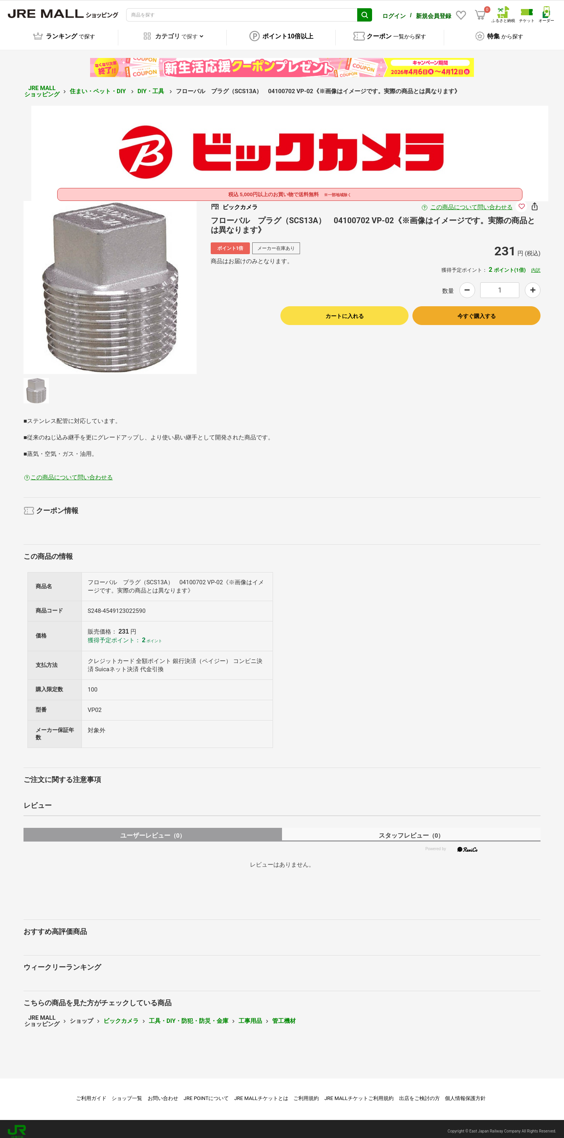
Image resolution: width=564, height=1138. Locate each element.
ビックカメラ (121, 1015)
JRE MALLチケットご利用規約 (359, 1093)
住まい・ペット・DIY (98, 85)
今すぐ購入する (476, 310)
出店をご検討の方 (419, 1093)
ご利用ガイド (91, 1093)
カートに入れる (344, 310)
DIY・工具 (151, 85)
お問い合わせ (163, 1093)
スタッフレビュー (411, 830)
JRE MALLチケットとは (261, 1093)
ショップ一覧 (127, 1093)
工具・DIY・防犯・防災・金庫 (188, 1015)
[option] (110, 281)
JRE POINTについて (206, 1093)
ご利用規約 (306, 1093)
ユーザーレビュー (153, 830)
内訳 (535, 264)
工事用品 (250, 1015)
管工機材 (284, 1015)
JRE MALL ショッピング (42, 86)
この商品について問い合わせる (471, 201)
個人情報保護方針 (465, 1093)
